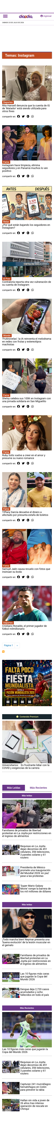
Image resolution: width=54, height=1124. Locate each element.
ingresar (46, 16)
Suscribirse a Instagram (3, 651)
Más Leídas (13, 787)
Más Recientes (38, 787)
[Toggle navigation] (5, 16)
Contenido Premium (27, 716)
